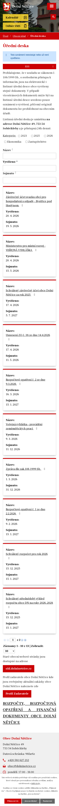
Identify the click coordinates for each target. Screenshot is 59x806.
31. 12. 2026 (13, 489)
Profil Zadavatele (17, 693)
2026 (50, 136)
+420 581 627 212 (18, 760)
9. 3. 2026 (11, 439)
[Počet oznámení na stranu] (9, 651)
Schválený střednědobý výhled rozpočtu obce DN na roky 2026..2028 (29, 602)
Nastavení (47, 801)
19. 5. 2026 (12, 226)
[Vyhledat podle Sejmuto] (29, 180)
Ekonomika (14, 142)
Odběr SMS (13, 26)
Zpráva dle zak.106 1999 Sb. (26, 469)
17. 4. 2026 (12, 305)
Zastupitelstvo (37, 142)
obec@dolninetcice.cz (22, 766)
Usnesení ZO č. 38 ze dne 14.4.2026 (28, 337)
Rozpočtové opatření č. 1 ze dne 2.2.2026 (25, 511)
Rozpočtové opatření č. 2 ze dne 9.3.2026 (25, 382)
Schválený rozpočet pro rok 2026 (27, 556)
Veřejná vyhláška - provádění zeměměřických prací (24, 426)
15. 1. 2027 (12, 404)
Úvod (5, 36)
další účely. (35, 783)
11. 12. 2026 (13, 449)
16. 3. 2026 (12, 394)
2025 (37, 136)
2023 (24, 136)
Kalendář (12, 17)
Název (7, 150)
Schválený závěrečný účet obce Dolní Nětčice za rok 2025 (29, 293)
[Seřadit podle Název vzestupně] (12, 148)
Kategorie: (9, 135)
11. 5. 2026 (12, 360)
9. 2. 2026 (11, 524)
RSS (40, 66)
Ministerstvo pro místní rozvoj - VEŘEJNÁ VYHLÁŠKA (25, 248)
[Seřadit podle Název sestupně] (12, 150)
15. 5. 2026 (12, 271)
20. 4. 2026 (12, 216)
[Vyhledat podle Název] (29, 156)
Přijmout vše (13, 801)
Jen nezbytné (31, 801)
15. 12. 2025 (13, 568)
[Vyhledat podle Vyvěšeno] (29, 168)
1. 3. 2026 (11, 479)
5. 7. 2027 (11, 315)
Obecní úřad (19, 36)
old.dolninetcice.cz (18, 668)
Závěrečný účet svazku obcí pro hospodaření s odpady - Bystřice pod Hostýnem (29, 201)
